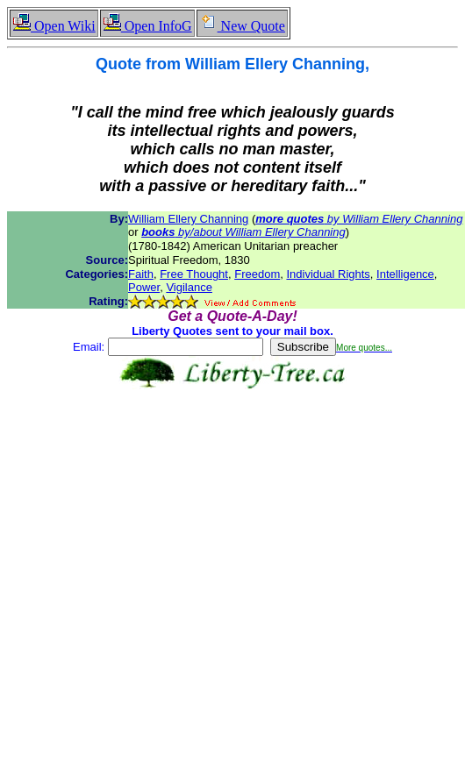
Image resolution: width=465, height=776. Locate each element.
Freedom (257, 274)
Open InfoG (147, 25)
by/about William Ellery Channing (243, 231)
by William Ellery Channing (358, 218)
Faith (141, 274)
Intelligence (405, 274)
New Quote (242, 25)
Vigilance (189, 287)
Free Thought (194, 274)
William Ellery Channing (188, 218)
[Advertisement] (164, 569)
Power (144, 287)
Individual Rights (327, 274)
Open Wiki (54, 25)
